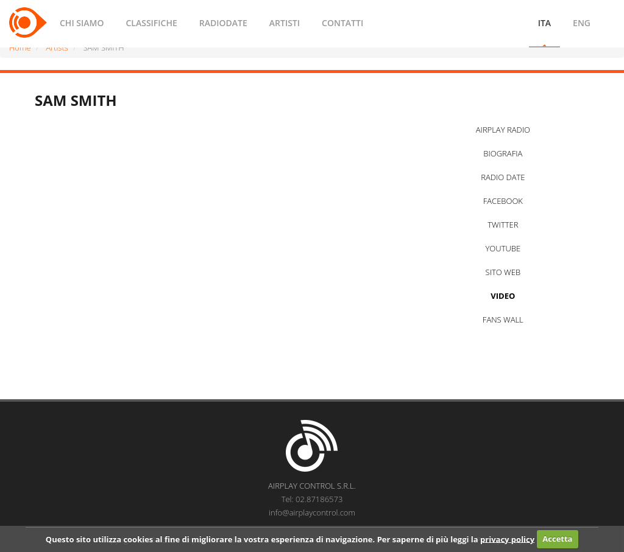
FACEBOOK (503, 200)
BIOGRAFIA (502, 153)
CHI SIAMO (82, 23)
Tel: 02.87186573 (312, 499)
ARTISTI (284, 23)
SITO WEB (503, 272)
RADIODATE (223, 23)
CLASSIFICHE (151, 23)
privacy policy (507, 538)
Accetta (557, 538)
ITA (544, 23)
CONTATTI (342, 23)
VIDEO (503, 295)
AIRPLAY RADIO (503, 129)
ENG (581, 23)
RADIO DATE (503, 177)
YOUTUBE (502, 248)
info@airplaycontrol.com (312, 512)
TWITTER (503, 224)
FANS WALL (503, 319)
